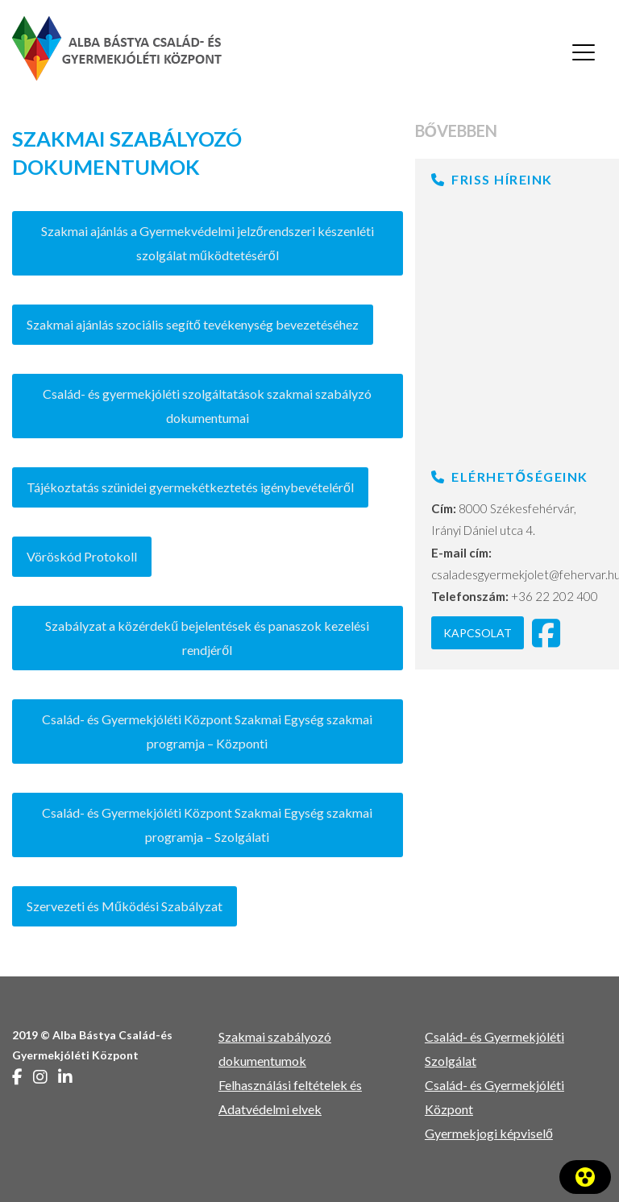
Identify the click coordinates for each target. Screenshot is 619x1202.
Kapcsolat (477, 633)
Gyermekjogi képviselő (489, 1133)
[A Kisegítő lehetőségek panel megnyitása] (585, 1177)
